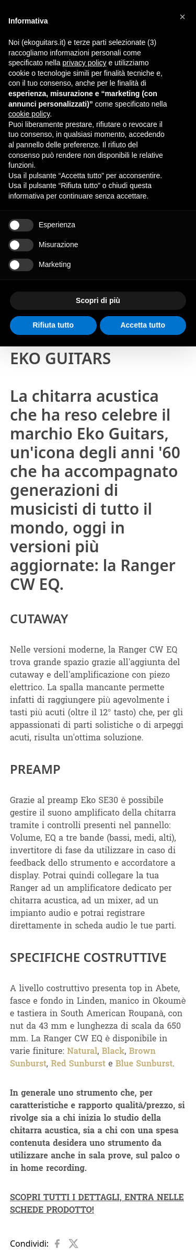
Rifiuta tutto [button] (53, 325)
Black (113, 1051)
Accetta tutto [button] (142, 325)
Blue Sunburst (144, 1063)
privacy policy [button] (85, 63)
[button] (182, 16)
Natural (82, 1051)
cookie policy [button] (29, 114)
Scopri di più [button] (98, 300)
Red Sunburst (78, 1063)
